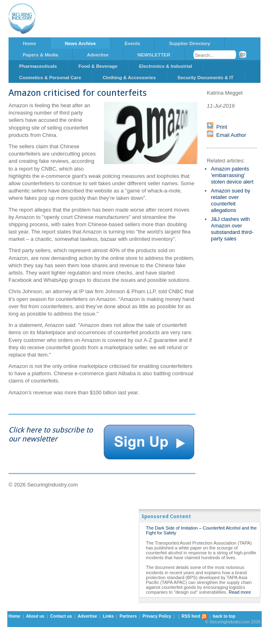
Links (108, 616)
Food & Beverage (97, 66)
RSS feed (194, 616)
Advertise (97, 54)
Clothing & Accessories (129, 77)
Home (29, 43)
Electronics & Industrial (165, 66)
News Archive (80, 43)
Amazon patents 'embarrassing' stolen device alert (232, 175)
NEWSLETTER (153, 54)
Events (132, 43)
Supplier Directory (189, 43)
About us (35, 616)
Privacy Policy (157, 616)
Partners (128, 616)
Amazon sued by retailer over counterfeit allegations (230, 200)
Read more (240, 592)
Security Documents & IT (205, 77)
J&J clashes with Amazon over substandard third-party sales (232, 229)
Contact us (61, 616)
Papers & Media (40, 54)
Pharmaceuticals (38, 66)
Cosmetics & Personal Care (50, 77)
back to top (224, 616)
